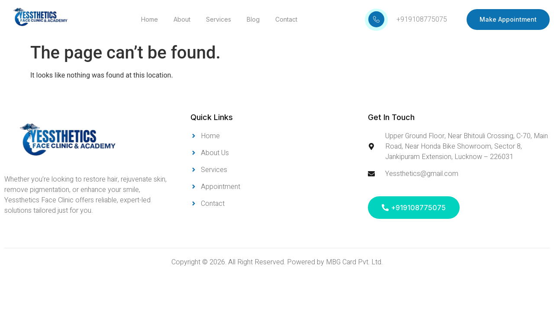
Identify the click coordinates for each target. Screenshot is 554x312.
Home (149, 19)
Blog (253, 19)
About (182, 19)
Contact (286, 19)
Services (218, 19)
